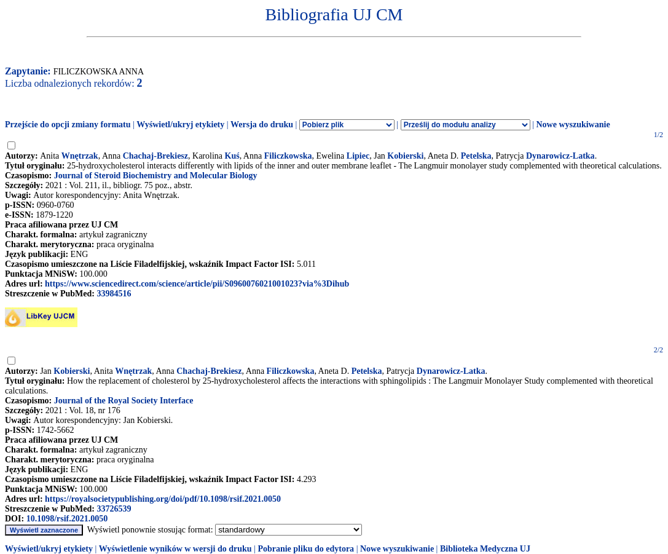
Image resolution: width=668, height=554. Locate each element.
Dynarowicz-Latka (560, 155)
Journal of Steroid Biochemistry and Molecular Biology (155, 175)
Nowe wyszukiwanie (573, 124)
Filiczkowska (288, 155)
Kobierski (405, 155)
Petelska (476, 155)
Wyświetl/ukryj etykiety (180, 124)
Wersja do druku (261, 124)
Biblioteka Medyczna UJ (485, 548)
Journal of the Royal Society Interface (124, 400)
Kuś (232, 155)
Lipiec (358, 155)
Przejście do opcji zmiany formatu (68, 124)
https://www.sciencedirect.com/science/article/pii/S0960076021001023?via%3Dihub (197, 283)
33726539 (113, 508)
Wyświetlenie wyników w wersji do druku (175, 548)
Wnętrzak (79, 155)
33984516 (113, 293)
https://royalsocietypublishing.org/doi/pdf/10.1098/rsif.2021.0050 (163, 499)
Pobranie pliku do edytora (305, 548)
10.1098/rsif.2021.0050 (67, 518)
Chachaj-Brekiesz (155, 155)
